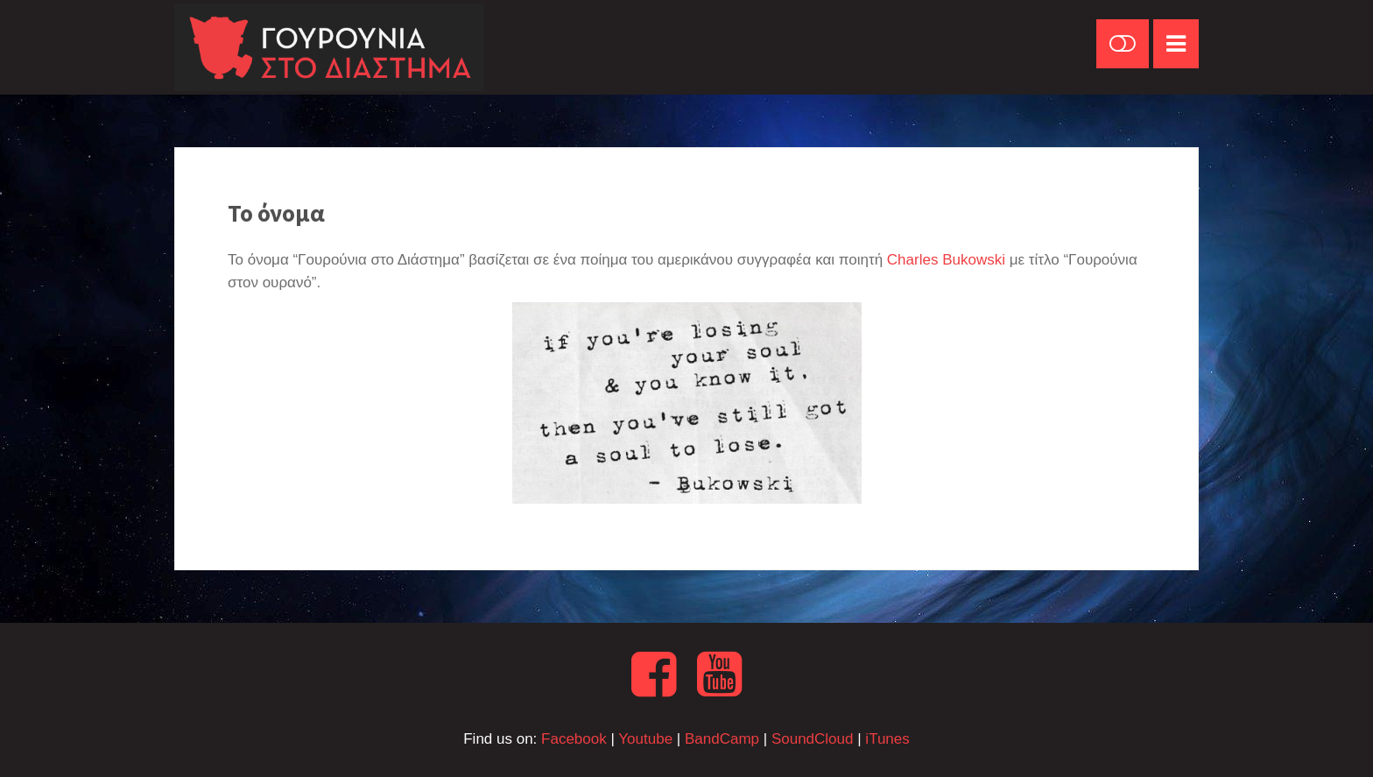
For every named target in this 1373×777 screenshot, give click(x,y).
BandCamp (722, 739)
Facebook (574, 739)
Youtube (645, 739)
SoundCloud (812, 739)
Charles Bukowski (946, 259)
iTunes (887, 739)
